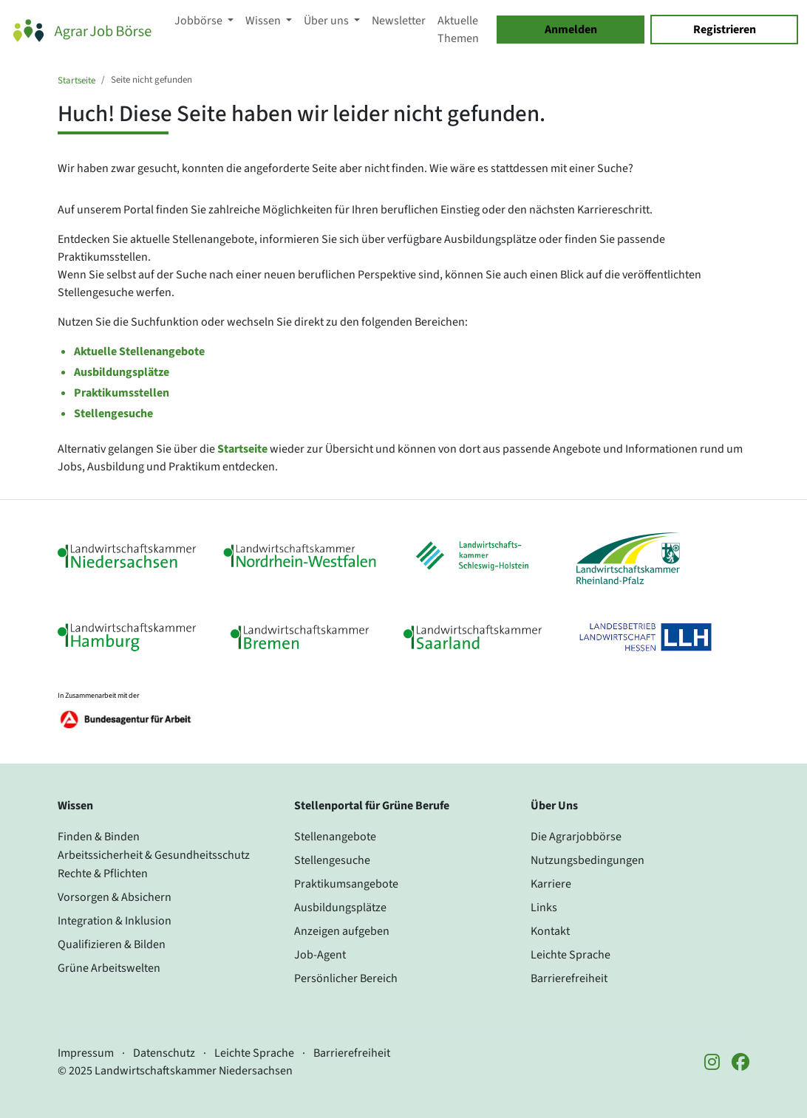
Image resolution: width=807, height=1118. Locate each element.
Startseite (76, 80)
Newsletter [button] (399, 21)
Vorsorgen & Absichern (114, 897)
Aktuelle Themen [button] (458, 30)
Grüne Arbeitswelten (109, 968)
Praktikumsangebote (346, 884)
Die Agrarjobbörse (576, 837)
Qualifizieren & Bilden (112, 944)
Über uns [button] (327, 21)
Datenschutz (164, 1053)
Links (544, 907)
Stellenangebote (335, 837)
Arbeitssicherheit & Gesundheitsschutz (154, 855)
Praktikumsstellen (121, 393)
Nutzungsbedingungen (587, 860)
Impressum (86, 1053)
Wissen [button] (264, 21)
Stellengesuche (113, 413)
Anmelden (571, 29)
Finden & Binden (99, 837)
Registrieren (724, 29)
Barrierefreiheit (569, 978)
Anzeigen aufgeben (341, 931)
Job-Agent (320, 955)
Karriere (551, 884)
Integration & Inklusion (114, 921)
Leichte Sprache (570, 955)
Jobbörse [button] (199, 21)
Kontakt (550, 931)
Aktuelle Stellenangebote (139, 351)
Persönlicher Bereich (346, 978)
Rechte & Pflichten (103, 873)
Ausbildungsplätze (121, 372)
